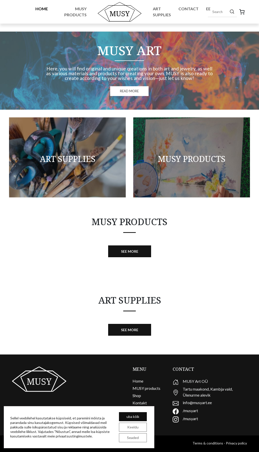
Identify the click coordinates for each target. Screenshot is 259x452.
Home (41, 8)
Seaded (133, 437)
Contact (188, 8)
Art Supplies (162, 11)
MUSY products (146, 388)
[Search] (232, 11)
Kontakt (140, 402)
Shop (137, 395)
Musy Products (75, 11)
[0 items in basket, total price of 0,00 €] (242, 12)
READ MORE (129, 91)
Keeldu (133, 427)
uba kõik (132, 416)
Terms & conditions (207, 443)
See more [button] (129, 251)
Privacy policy (236, 443)
